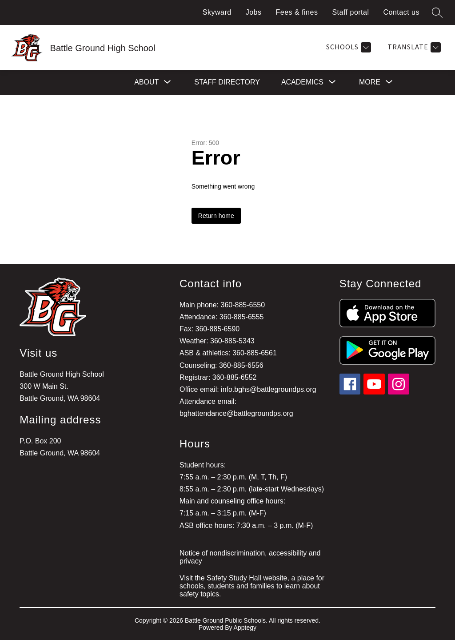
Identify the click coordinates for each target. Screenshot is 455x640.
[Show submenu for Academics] (302, 82)
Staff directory (227, 82)
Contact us (401, 12)
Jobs (254, 12)
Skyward (217, 12)
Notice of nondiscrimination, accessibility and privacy (250, 557)
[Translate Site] (413, 47)
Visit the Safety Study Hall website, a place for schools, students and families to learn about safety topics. (252, 586)
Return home (216, 215)
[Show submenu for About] (146, 82)
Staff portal (350, 12)
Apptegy (245, 627)
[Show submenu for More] (369, 82)
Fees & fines (296, 12)
